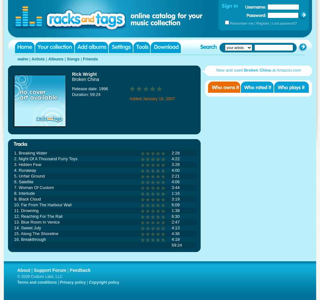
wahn (23, 59)
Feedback (80, 270)
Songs (73, 59)
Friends (90, 59)
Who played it (291, 87)
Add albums (91, 47)
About (23, 270)
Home (25, 47)
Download (166, 47)
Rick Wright (84, 74)
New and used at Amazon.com (258, 70)
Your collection (54, 47)
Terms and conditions (37, 282)
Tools (141, 47)
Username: (255, 7)
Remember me (241, 23)
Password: (256, 15)
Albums (56, 59)
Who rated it (257, 87)
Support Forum (50, 270)
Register (262, 23)
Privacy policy (73, 282)
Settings (121, 47)
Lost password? (284, 23)
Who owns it (224, 87)
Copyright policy (104, 282)
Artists (38, 59)
